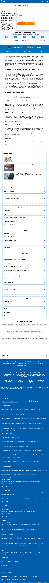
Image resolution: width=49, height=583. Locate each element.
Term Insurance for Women (6, 461)
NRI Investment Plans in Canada (7, 470)
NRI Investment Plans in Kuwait (6, 507)
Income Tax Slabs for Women (6, 466)
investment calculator (24, 329)
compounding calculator (11, 324)
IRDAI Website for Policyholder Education (32, 361)
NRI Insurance (26, 409)
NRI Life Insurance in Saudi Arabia (22, 481)
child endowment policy (43, 338)
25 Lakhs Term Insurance (37, 450)
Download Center (4, 534)
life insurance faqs (27, 331)
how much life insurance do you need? (8, 336)
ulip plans (37, 340)
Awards (2, 522)
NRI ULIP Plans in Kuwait (30, 507)
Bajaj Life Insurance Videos (25, 524)
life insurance (4, 324)
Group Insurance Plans (14, 409)
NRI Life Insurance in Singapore (20, 474)
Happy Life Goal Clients (36, 522)
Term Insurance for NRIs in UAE (22, 446)
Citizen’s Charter (4, 548)
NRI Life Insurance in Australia (20, 511)
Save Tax (3, 524)
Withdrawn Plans (40, 409)
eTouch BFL (3, 414)
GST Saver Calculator (16, 418)
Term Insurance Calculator (19, 423)
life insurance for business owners (36, 331)
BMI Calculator (13, 428)
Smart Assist (9, 524)
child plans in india (19, 340)
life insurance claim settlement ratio (29, 340)
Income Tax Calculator (5, 428)
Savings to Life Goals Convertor (7, 423)
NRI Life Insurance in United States (23, 492)
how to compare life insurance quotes (21, 336)
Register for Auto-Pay (17, 538)
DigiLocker (11, 534)
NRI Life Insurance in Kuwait (19, 507)
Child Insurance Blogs (28, 552)
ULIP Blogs (21, 552)
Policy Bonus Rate (16, 524)
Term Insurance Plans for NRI (6, 441)
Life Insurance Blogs (14, 552)
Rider (21, 409)
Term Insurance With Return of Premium (8, 446)
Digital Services (34, 538)
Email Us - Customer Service (6, 561)
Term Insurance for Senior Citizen (30, 441)
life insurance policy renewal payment (18, 338)
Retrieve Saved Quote (5, 430)
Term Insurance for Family (18, 441)
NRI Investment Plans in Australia (7, 511)
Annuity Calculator (25, 418)
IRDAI (16, 361)
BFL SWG (22, 414)
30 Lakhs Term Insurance (27, 450)
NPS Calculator (43, 418)
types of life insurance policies (15, 329)
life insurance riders (19, 331)
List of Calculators (33, 576)
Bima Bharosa (21, 361)
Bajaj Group (8, 522)
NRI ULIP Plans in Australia (31, 511)
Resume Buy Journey (15, 430)
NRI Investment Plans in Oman (6, 498)
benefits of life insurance (15, 62)
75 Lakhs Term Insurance (5, 450)
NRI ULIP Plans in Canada (30, 470)
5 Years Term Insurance (16, 457)
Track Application (41, 538)
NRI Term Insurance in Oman (39, 498)
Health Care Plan (29, 407)
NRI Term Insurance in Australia (6, 513)
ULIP (9, 407)
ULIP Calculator (28, 423)
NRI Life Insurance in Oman (18, 498)
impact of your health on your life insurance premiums (13, 333)
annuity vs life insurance (32, 336)
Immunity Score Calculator (22, 428)
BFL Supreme (17, 414)
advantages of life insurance (33, 329)
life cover (12, 120)
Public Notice (3, 529)
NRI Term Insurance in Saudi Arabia (7, 483)
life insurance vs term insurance (39, 333)
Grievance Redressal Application (20, 543)
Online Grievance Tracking (32, 543)
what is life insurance (31, 324)
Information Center (35, 524)
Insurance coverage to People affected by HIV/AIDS (27, 529)
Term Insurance (4, 407)
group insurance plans (5, 329)
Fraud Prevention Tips (20, 381)
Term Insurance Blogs (5, 552)
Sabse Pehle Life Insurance (41, 381)
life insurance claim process (6, 338)
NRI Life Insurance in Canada (19, 470)
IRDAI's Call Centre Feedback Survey (9, 363)
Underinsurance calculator (6, 418)
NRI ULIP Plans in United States (36, 492)
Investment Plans (21, 407)
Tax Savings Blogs (37, 552)
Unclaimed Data (10, 361)
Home (2, 5)
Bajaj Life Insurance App (5, 579)
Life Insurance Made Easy (16, 522)
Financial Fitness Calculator (37, 423)
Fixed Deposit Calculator (34, 418)
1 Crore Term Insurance (16, 437)
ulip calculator (42, 340)
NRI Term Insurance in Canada (41, 470)
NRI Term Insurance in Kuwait (41, 507)
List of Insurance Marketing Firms (7, 572)
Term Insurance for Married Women (33, 461)
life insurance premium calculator (21, 324)
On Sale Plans (32, 409)
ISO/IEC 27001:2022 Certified (18, 579)
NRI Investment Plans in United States (8, 492)
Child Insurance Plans (5, 409)
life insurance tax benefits (11, 331)
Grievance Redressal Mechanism (7, 543)
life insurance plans (28, 338)
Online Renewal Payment (5, 576)
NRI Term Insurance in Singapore (7, 477)
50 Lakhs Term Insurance (16, 450)
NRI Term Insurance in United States (7, 494)
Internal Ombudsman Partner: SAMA (23, 365)
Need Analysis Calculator (24, 576)
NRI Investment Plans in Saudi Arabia (7, 481)
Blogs (4, 5)
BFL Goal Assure (10, 414)
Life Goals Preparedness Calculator (35, 428)
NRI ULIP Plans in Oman (29, 498)
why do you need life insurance (42, 336)
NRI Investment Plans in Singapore (7, 474)
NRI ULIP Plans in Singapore (32, 474)
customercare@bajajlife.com (8, 394)
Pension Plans (36, 407)
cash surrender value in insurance (41, 324)
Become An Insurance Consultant (30, 363)
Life (7, 5)
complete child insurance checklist (9, 340)
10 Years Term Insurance (5, 457)
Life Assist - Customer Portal (6, 538)
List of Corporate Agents (12, 529)
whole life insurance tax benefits (28, 333)
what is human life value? (43, 329)
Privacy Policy (20, 363)
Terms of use (44, 522)
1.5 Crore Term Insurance (5, 437)
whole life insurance (35, 338)
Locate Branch (15, 561)
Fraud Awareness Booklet (30, 381)
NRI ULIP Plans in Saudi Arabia (34, 481)
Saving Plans (14, 407)
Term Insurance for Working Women (19, 461)
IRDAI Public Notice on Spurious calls (9, 381)
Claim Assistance (26, 538)
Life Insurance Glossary (26, 522)
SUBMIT (26, 23)
